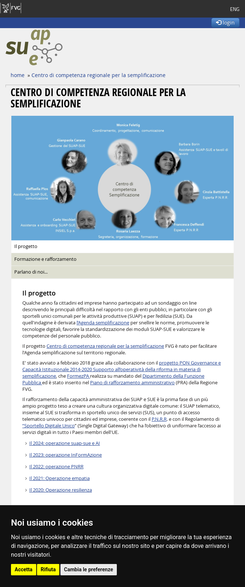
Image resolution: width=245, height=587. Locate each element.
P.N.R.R (159, 419)
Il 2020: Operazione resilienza (60, 490)
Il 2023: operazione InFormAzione (65, 455)
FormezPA (78, 376)
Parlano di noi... (31, 272)
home (18, 75)
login (225, 22)
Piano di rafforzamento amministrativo (132, 383)
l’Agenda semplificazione (103, 323)
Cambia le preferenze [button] (88, 569)
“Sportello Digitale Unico (48, 426)
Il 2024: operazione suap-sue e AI (64, 443)
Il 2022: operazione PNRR (56, 467)
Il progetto (25, 246)
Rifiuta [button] (48, 569)
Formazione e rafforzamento (45, 259)
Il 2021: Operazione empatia (59, 478)
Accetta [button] (24, 569)
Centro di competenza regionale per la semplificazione (98, 75)
